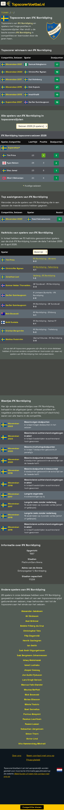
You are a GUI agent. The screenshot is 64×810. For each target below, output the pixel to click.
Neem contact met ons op (40, 758)
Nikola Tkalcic (32, 707)
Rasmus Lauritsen (32, 722)
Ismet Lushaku (32, 668)
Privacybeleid (33, 762)
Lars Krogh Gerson (32, 683)
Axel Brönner (32, 624)
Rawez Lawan (32, 727)
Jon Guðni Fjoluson (32, 678)
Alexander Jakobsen (32, 614)
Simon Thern (32, 736)
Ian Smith (32, 648)
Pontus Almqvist (32, 717)
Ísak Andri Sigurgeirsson (32, 653)
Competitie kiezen (31, 807)
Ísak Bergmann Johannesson (32, 658)
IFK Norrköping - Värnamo (44, 258)
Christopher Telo (32, 633)
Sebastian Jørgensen (32, 732)
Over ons (16, 758)
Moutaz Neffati (32, 692)
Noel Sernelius (32, 712)
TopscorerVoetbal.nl (28, 4)
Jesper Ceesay (32, 673)
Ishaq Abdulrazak (32, 663)
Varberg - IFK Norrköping (44, 275)
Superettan (14, 102)
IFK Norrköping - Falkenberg (45, 267)
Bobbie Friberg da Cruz (32, 629)
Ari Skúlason (32, 619)
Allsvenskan (14, 64)
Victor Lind (32, 741)
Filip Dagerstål (32, 638)
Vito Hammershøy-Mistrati (32, 746)
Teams (5, 12)
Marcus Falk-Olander (32, 687)
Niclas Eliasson (32, 702)
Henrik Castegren (32, 643)
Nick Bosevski (32, 697)
